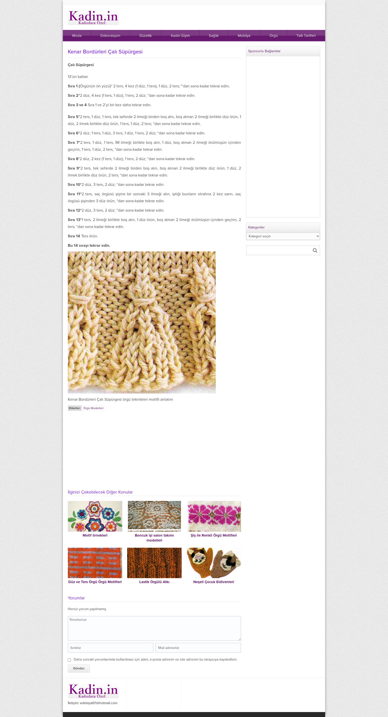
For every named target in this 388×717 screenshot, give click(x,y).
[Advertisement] (154, 448)
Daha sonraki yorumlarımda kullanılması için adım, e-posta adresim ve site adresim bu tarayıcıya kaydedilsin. (155, 659)
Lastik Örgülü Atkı (154, 582)
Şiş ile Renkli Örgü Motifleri (214, 535)
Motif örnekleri (95, 535)
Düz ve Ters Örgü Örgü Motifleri (95, 582)
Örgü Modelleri (93, 408)
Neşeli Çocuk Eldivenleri (213, 582)
